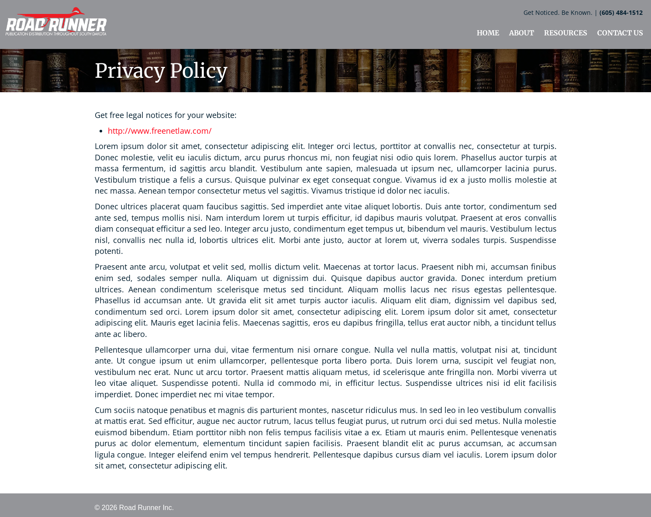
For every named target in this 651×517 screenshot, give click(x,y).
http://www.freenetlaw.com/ (160, 130)
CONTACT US (620, 32)
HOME (488, 32)
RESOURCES (565, 32)
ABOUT (521, 32)
